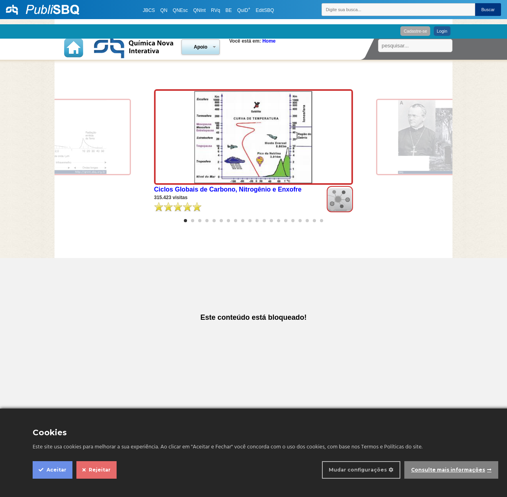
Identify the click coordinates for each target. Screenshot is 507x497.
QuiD (243, 10)
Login (442, 31)
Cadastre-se (415, 31)
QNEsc (180, 10)
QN (164, 10)
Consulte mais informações (448, 470)
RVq (215, 10)
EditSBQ (264, 10)
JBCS (149, 10)
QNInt (199, 10)
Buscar (488, 9)
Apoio (200, 47)
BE (229, 10)
